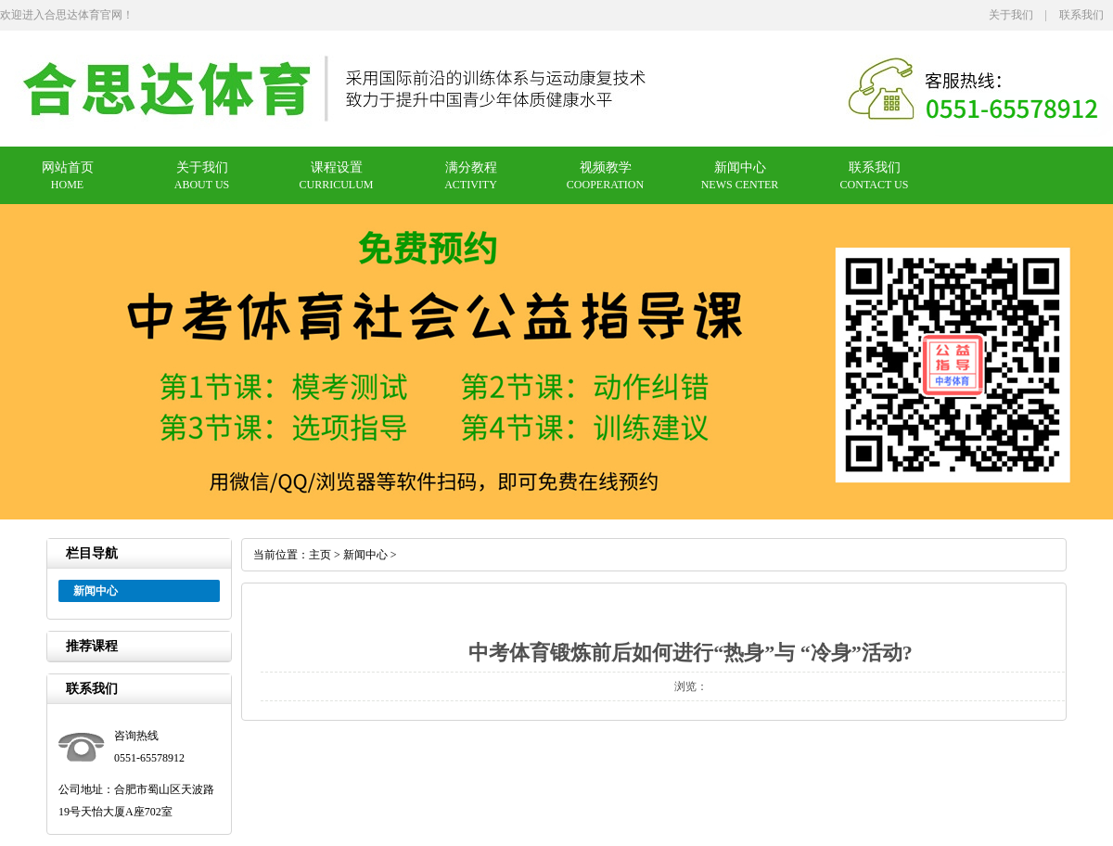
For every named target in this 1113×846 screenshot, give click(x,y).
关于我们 (1011, 14)
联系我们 (1081, 14)
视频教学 (606, 167)
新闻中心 (740, 167)
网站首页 (68, 167)
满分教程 (471, 167)
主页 (320, 554)
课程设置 (337, 167)
